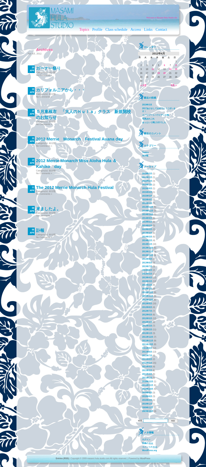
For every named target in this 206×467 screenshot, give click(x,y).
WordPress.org (149, 450)
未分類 (52, 72)
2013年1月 (147, 289)
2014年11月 (147, 211)
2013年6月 (147, 270)
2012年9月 (147, 303)
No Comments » (44, 75)
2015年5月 (147, 196)
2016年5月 (147, 181)
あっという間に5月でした (154, 122)
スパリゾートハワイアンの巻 (155, 115)
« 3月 (143, 85)
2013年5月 (147, 274)
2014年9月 (147, 218)
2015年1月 (147, 203)
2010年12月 (147, 381)
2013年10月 (147, 255)
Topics (84, 29)
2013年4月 (147, 277)
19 (158, 73)
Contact (161, 29)
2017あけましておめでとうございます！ (159, 109)
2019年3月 (147, 105)
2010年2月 (147, 400)
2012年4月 (147, 322)
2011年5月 (147, 363)
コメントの (149, 447)
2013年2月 (147, 285)
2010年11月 (147, 385)
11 (153, 69)
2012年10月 (147, 300)
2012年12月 (147, 292)
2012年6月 (147, 315)
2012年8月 (147, 307)
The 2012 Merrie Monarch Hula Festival (75, 187)
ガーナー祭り (48, 68)
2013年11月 (147, 251)
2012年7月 (147, 311)
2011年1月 (147, 378)
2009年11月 (147, 407)
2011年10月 (147, 344)
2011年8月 (147, 352)
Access (135, 29)
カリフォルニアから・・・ (60, 90)
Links (148, 29)
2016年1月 (147, 185)
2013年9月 (147, 259)
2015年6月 (147, 192)
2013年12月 (147, 248)
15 (176, 69)
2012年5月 (147, 318)
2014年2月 (147, 240)
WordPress (145, 458)
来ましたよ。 (48, 208)
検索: (140, 421)
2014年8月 (147, 222)
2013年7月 (147, 266)
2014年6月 (147, 225)
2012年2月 (147, 329)
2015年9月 (147, 188)
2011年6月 (147, 359)
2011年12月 (147, 337)
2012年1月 (147, 333)
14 (170, 69)
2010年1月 (147, 404)
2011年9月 (147, 348)
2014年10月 (147, 214)
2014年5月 (147, 229)
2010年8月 (147, 396)
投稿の (147, 443)
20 (164, 73)
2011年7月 (147, 355)
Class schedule (116, 29)
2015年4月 (147, 199)
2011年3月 (147, 370)
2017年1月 (147, 177)
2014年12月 (147, 207)
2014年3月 (147, 237)
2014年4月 (147, 233)
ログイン (146, 439)
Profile (97, 29)
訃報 (40, 230)
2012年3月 (147, 326)
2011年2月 (147, 374)
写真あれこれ (148, 119)
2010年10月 (147, 389)
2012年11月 (147, 296)
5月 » (174, 85)
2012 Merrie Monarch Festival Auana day (79, 139)
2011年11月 (147, 341)
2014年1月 (147, 244)
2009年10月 (147, 411)
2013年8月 (147, 263)
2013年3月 (147, 281)
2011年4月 (147, 367)
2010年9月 (147, 393)
